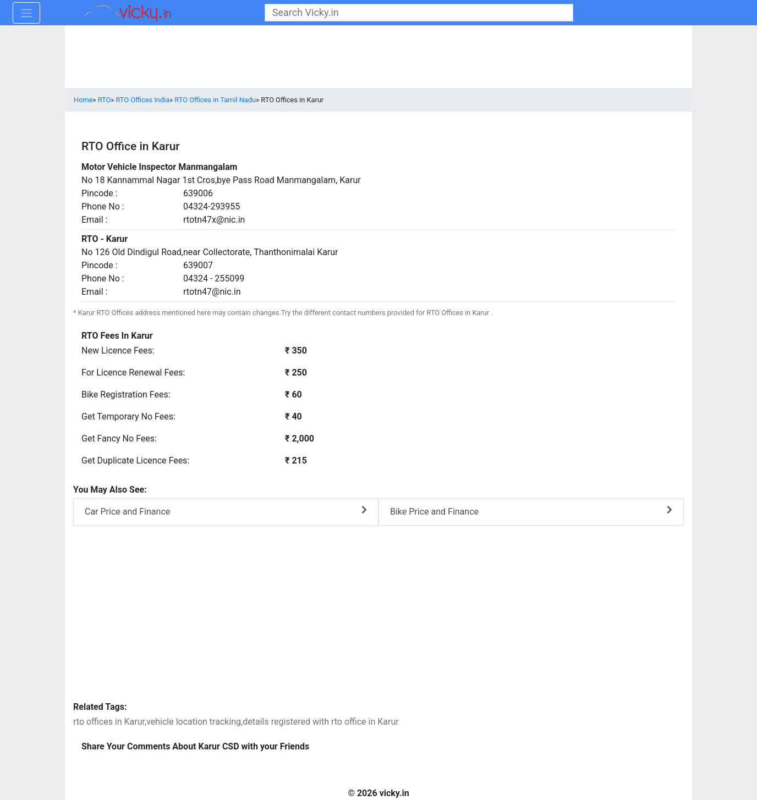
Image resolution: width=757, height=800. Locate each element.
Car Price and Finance (226, 511)
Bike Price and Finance (531, 511)
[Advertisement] (378, 620)
